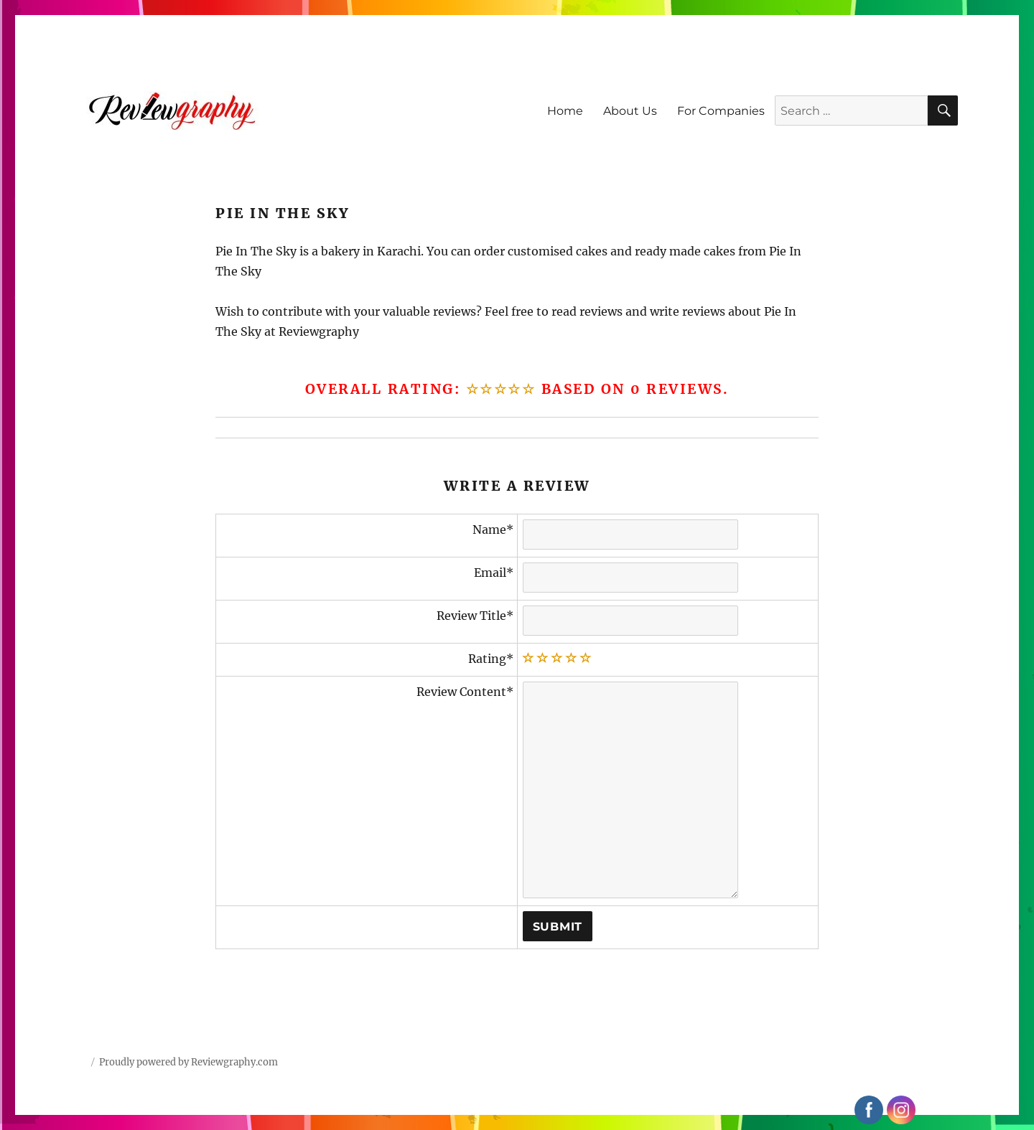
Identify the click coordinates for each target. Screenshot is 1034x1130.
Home (565, 111)
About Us (630, 111)
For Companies (721, 111)
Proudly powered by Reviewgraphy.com (188, 1062)
